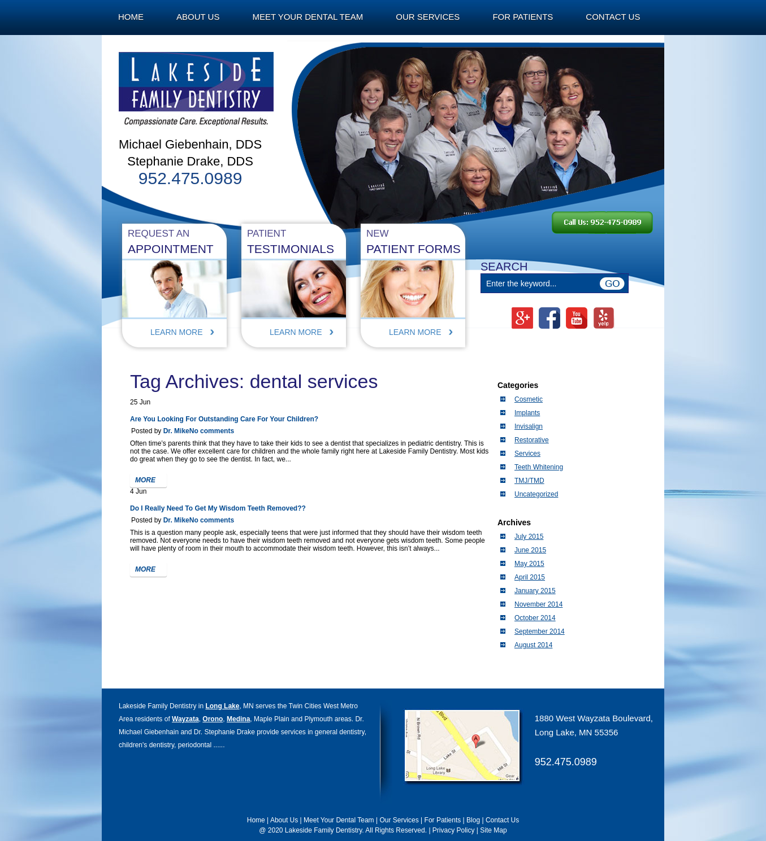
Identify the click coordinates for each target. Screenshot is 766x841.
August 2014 (533, 645)
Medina (238, 719)
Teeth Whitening (538, 467)
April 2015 (529, 577)
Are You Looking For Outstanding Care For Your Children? (224, 419)
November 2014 (538, 604)
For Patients (522, 16)
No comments (211, 431)
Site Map (493, 830)
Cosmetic (528, 399)
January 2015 (535, 591)
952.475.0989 (566, 762)
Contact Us (613, 16)
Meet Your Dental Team (307, 16)
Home (131, 16)
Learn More (176, 332)
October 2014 (535, 618)
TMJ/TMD (529, 481)
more (145, 480)
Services (527, 453)
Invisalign (528, 426)
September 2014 (539, 631)
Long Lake (222, 706)
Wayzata (185, 719)
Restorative (531, 440)
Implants (527, 413)
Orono (212, 719)
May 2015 (529, 564)
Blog (473, 820)
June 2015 (530, 550)
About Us (197, 16)
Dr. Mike (176, 431)
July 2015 (528, 537)
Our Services (428, 16)
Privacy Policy (453, 830)
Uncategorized (536, 494)
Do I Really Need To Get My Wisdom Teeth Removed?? (218, 508)
